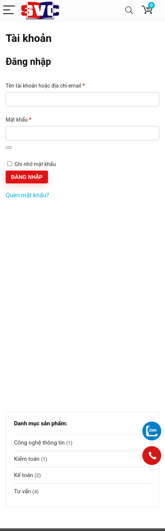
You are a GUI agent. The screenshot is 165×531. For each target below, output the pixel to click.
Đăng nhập (27, 177)
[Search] (129, 10)
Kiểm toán (27, 459)
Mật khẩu (24, 120)
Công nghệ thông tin (39, 442)
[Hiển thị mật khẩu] (9, 147)
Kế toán (23, 475)
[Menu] (9, 10)
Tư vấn (22, 491)
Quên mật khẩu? (27, 195)
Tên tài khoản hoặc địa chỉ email (51, 86)
